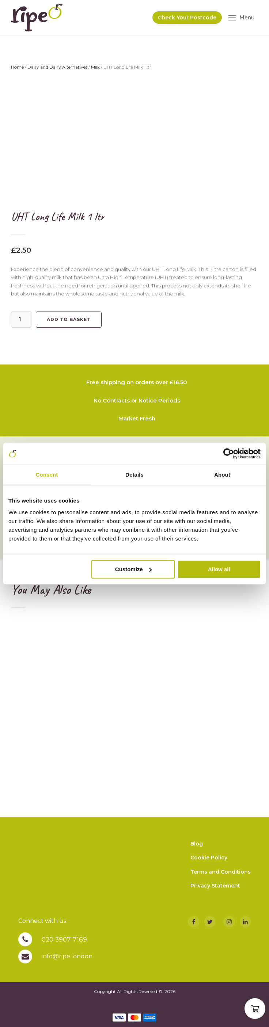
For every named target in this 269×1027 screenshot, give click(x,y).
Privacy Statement (215, 889)
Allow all (219, 569)
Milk (95, 69)
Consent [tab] (47, 474)
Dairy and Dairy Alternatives (57, 69)
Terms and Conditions (220, 875)
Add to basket (69, 321)
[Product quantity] (21, 321)
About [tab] (222, 474)
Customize (133, 569)
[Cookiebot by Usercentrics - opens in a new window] (229, 453)
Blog (196, 847)
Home (17, 69)
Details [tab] (134, 474)
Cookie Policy (208, 861)
